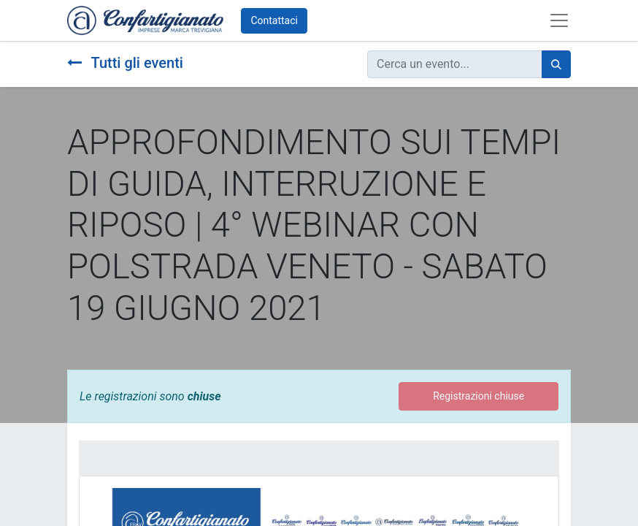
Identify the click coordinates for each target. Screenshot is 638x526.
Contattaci (274, 20)
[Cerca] (556, 64)
